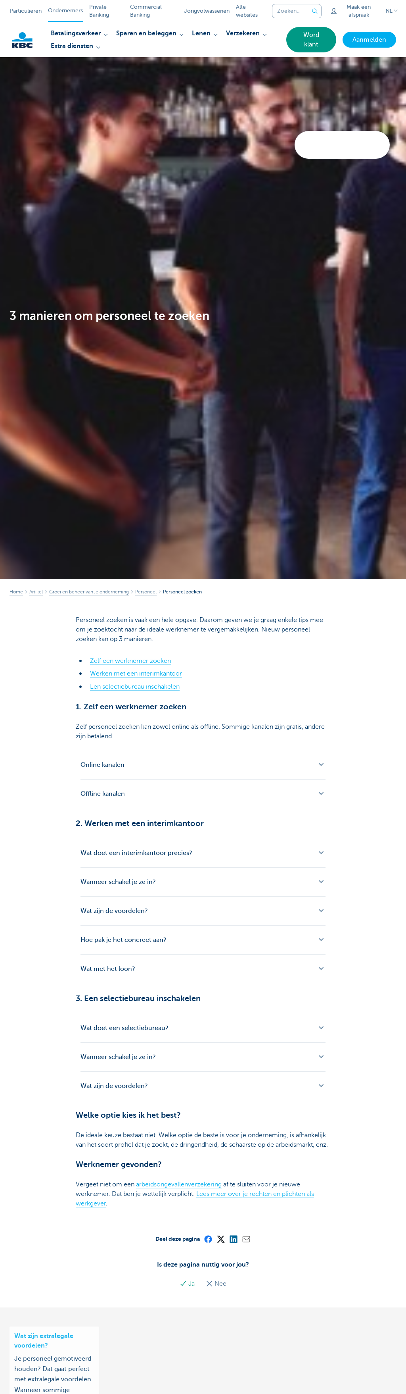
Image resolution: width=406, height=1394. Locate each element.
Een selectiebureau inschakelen (135, 686)
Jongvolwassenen (207, 11)
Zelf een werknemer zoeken (130, 660)
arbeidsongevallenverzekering (179, 1184)
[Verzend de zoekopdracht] (315, 11)
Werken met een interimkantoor (136, 673)
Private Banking (99, 11)
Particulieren (26, 11)
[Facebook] (208, 1238)
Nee (216, 1283)
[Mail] (246, 1238)
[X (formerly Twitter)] (220, 1238)
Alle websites (247, 11)
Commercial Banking (146, 11)
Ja (188, 1283)
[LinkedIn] (233, 1238)
